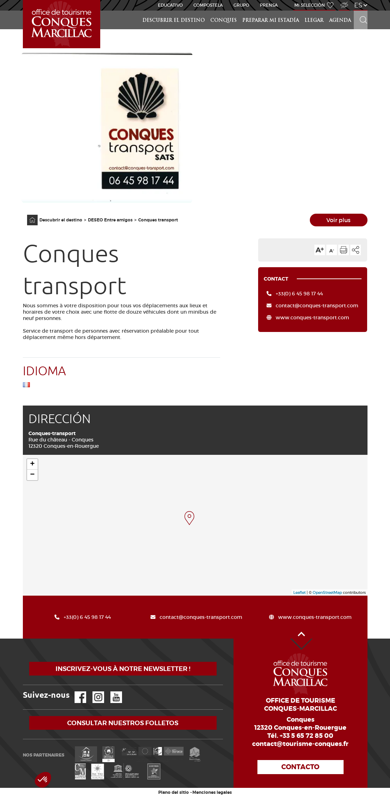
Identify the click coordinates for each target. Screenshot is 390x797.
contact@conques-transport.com (317, 305)
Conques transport (158, 220)
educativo (170, 5)
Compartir (355, 250)
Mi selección (309, 5)
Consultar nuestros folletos (122, 723)
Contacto (300, 767)
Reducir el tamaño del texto (331, 250)
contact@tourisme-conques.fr (300, 744)
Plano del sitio (173, 792)
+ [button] (32, 464)
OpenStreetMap (327, 592)
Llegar (314, 20)
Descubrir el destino (173, 20)
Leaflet (299, 592)
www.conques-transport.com (312, 317)
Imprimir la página (343, 250)
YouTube (111, 691)
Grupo (241, 5)
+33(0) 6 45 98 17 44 (299, 293)
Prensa (269, 5)
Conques (223, 20)
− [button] (32, 475)
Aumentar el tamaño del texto (319, 250)
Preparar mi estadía (270, 20)
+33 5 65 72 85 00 (306, 736)
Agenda (340, 20)
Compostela (208, 5)
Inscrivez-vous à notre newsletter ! (123, 669)
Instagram (93, 691)
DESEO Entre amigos (110, 220)
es (358, 5)
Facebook (76, 691)
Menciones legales (212, 792)
